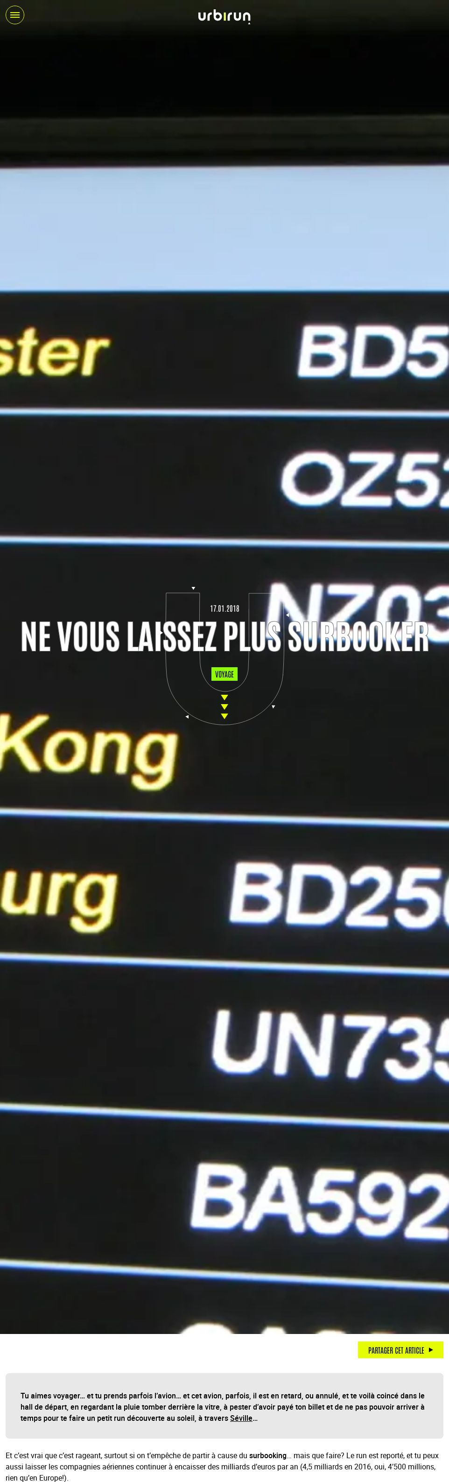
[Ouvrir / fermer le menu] (15, 15)
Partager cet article (396, 1350)
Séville (241, 1418)
